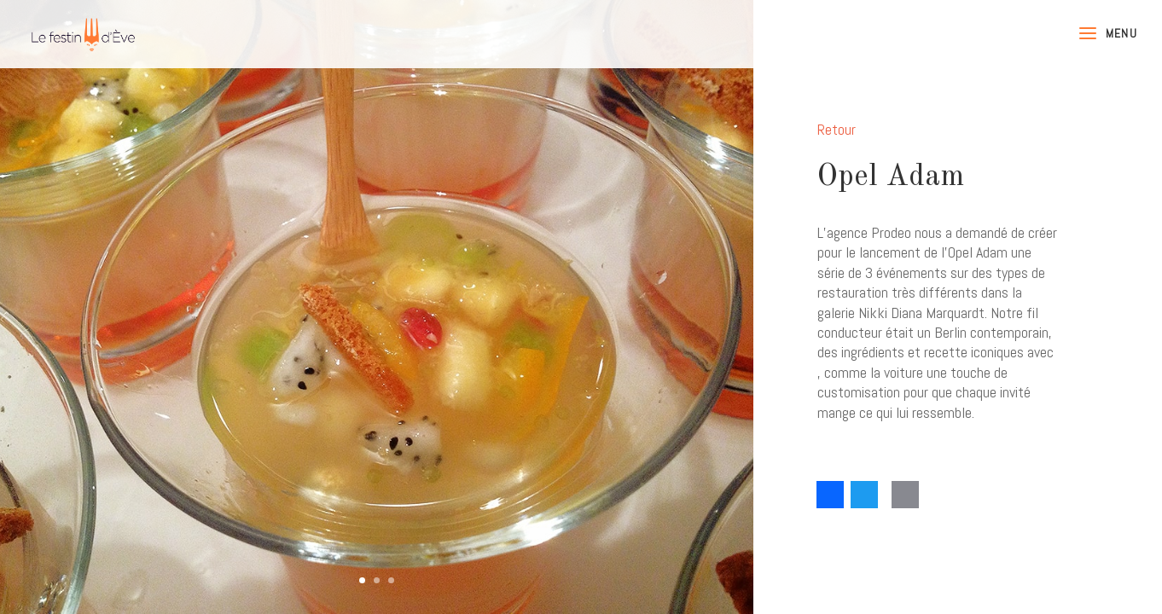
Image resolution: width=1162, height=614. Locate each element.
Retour (836, 129)
